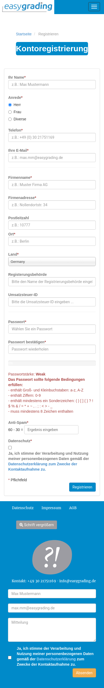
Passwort (17, 322)
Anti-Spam (18, 422)
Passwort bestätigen (27, 342)
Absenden (84, 673)
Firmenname (20, 177)
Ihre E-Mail (18, 150)
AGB (73, 508)
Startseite (24, 34)
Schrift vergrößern (36, 525)
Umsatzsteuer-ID (23, 295)
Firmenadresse (22, 198)
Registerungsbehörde (27, 274)
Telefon (15, 130)
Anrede (15, 97)
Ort (11, 234)
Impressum (51, 508)
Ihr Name (17, 77)
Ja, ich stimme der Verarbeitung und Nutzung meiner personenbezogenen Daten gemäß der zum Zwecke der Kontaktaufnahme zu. (55, 656)
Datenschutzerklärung (56, 659)
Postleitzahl (18, 218)
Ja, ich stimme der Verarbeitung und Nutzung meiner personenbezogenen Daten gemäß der (48, 461)
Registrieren (82, 487)
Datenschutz (20, 441)
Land (13, 254)
